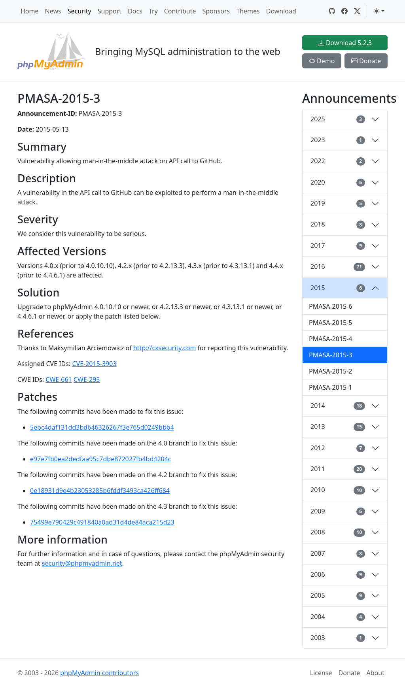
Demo (322, 61)
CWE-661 (58, 379)
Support (109, 11)
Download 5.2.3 (345, 42)
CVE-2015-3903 (94, 363)
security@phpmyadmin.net (82, 563)
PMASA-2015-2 (330, 371)
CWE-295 (87, 379)
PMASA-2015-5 (330, 322)
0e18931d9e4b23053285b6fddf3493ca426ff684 (100, 490)
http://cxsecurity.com (164, 348)
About (375, 672)
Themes (247, 11)
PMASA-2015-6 (330, 306)
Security (79, 11)
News (53, 11)
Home (30, 11)
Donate (366, 61)
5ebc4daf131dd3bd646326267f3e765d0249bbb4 (102, 427)
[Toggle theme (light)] (379, 11)
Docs (135, 11)
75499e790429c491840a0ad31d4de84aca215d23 (102, 522)
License (321, 672)
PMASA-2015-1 (330, 387)
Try (153, 11)
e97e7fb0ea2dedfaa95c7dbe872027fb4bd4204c (100, 459)
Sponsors (216, 11)
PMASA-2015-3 (330, 355)
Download (281, 11)
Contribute (180, 11)
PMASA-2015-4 (330, 338)
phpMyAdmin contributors (99, 672)
